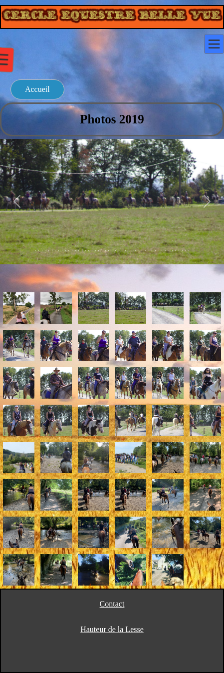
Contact (112, 604)
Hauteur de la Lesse (112, 629)
